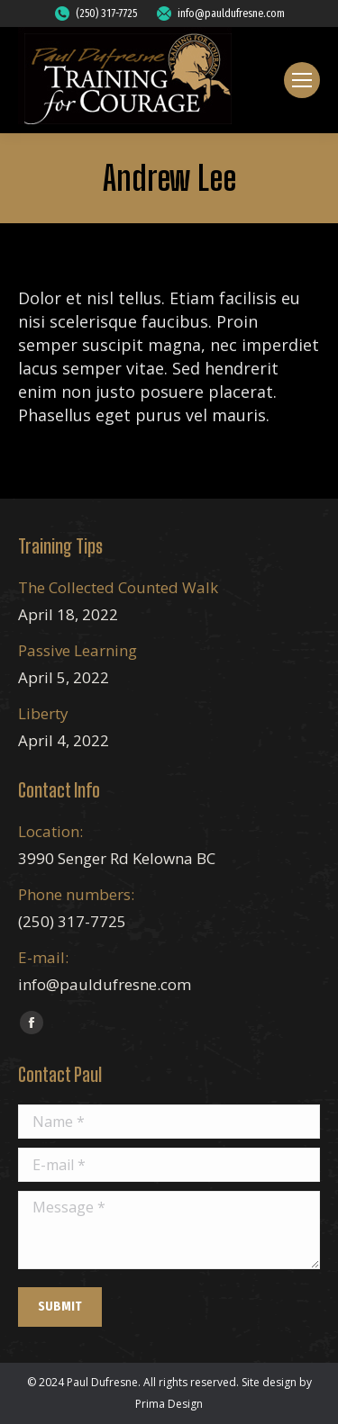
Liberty (43, 713)
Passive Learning (77, 650)
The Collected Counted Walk (118, 587)
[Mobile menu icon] (302, 80)
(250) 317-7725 (95, 13)
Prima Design (169, 1403)
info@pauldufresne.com (220, 13)
